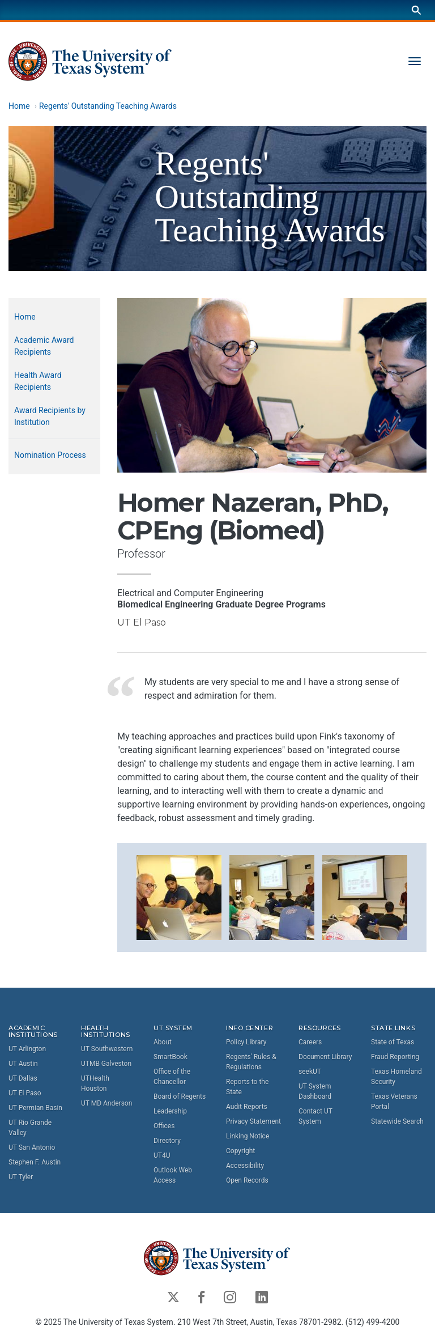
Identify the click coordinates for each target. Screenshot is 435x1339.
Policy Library (246, 1042)
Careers (310, 1042)
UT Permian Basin (35, 1108)
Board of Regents (179, 1096)
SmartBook (170, 1057)
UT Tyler (20, 1177)
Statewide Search (397, 1121)
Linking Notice (247, 1136)
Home (19, 105)
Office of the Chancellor (171, 1077)
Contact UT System (315, 1116)
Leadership (170, 1111)
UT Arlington (27, 1049)
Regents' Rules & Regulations (251, 1062)
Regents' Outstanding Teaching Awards (108, 105)
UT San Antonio (31, 1148)
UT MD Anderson (106, 1104)
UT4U (161, 1155)
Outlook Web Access (172, 1175)
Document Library (325, 1057)
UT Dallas (22, 1079)
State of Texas (392, 1042)
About (162, 1042)
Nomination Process (50, 455)
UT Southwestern (107, 1049)
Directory (167, 1141)
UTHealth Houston (95, 1084)
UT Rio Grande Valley (30, 1128)
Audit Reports (246, 1107)
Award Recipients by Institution (50, 416)
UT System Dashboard (314, 1091)
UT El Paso (24, 1094)
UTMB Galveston (106, 1064)
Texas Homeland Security (396, 1077)
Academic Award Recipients (44, 345)
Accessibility (245, 1166)
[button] (179, 896)
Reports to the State (247, 1087)
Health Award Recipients (38, 381)
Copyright (240, 1151)
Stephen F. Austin (34, 1163)
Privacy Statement (253, 1121)
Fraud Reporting (395, 1057)
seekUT (309, 1072)
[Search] (416, 10)
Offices (163, 1126)
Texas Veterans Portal (394, 1102)
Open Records (247, 1180)
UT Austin (23, 1064)
